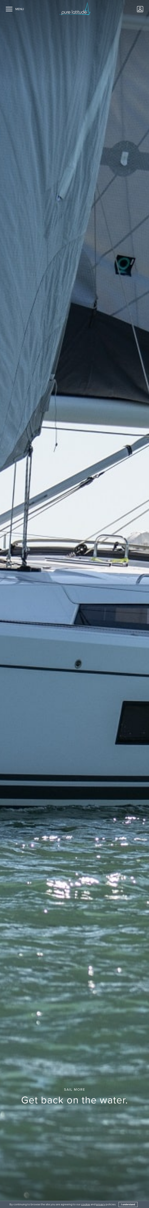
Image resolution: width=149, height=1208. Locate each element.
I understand (128, 1204)
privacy (100, 1204)
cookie (85, 1204)
